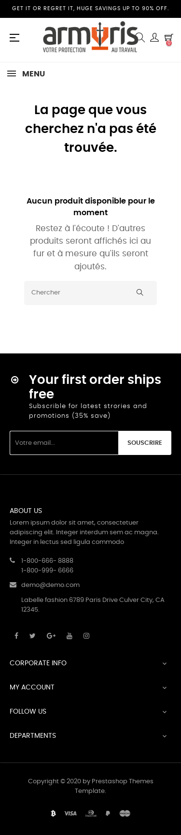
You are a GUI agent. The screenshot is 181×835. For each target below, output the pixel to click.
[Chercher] (90, 293)
